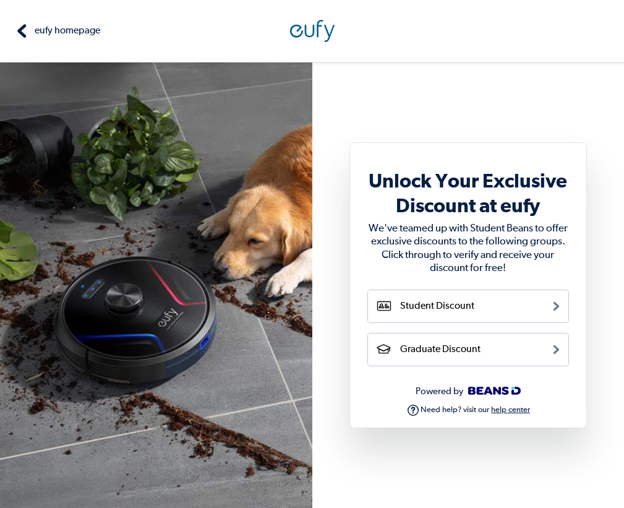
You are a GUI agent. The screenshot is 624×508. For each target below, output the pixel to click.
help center (510, 410)
